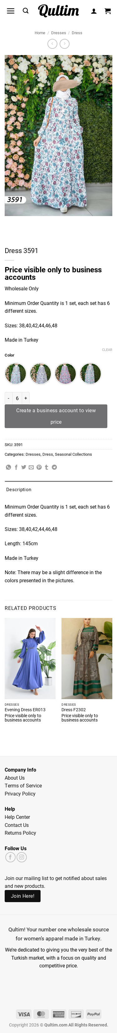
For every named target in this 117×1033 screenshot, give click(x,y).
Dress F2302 (73, 709)
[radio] (16, 374)
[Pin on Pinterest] (39, 467)
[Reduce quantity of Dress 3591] (8, 398)
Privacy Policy (20, 793)
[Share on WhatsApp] (8, 467)
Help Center (17, 817)
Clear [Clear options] (107, 350)
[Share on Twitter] (23, 467)
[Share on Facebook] (16, 467)
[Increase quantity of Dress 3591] (26, 398)
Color (9, 355)
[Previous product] (64, 43)
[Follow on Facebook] (10, 857)
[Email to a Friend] (31, 467)
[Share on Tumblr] (46, 467)
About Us (15, 777)
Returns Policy (20, 832)
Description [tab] (18, 489)
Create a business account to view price (56, 416)
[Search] (25, 10)
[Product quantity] (17, 398)
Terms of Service (23, 785)
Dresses (58, 32)
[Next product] (52, 43)
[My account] (94, 11)
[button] (10, 10)
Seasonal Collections (73, 454)
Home (40, 32)
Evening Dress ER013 (25, 709)
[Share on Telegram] (54, 467)
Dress (77, 32)
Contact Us (17, 825)
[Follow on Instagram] (22, 857)
